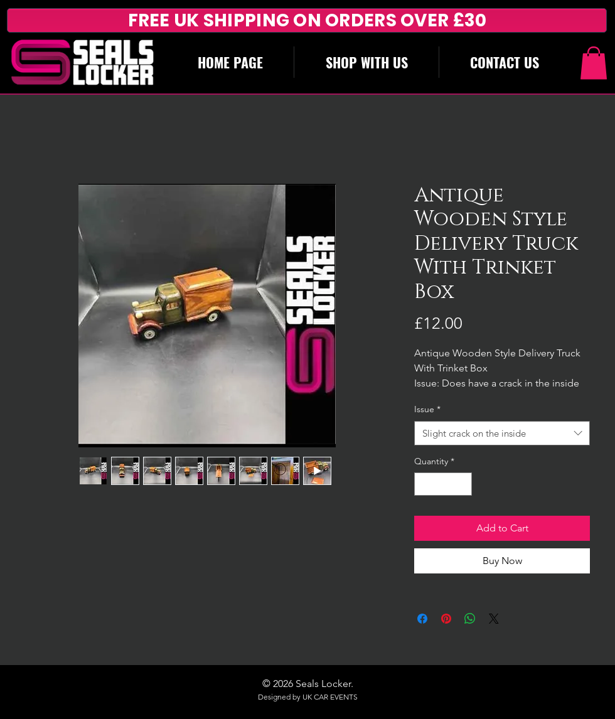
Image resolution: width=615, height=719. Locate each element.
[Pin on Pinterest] (446, 618)
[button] (593, 63)
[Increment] (462, 484)
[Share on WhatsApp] (470, 618)
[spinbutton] (443, 484)
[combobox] (502, 433)
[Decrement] (424, 484)
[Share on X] (493, 618)
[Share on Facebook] (422, 618)
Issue (427, 409)
